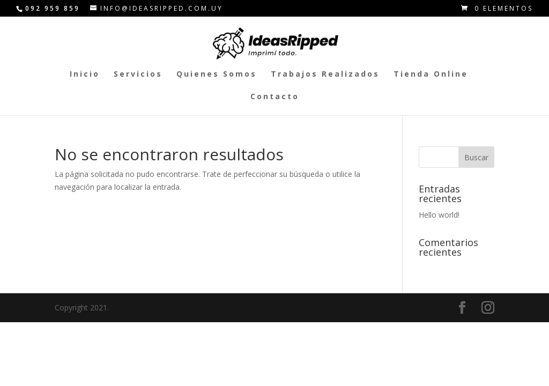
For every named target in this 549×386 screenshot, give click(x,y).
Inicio (85, 74)
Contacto (274, 97)
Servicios (138, 74)
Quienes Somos (216, 74)
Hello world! (439, 215)
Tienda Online (431, 74)
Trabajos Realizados (325, 74)
